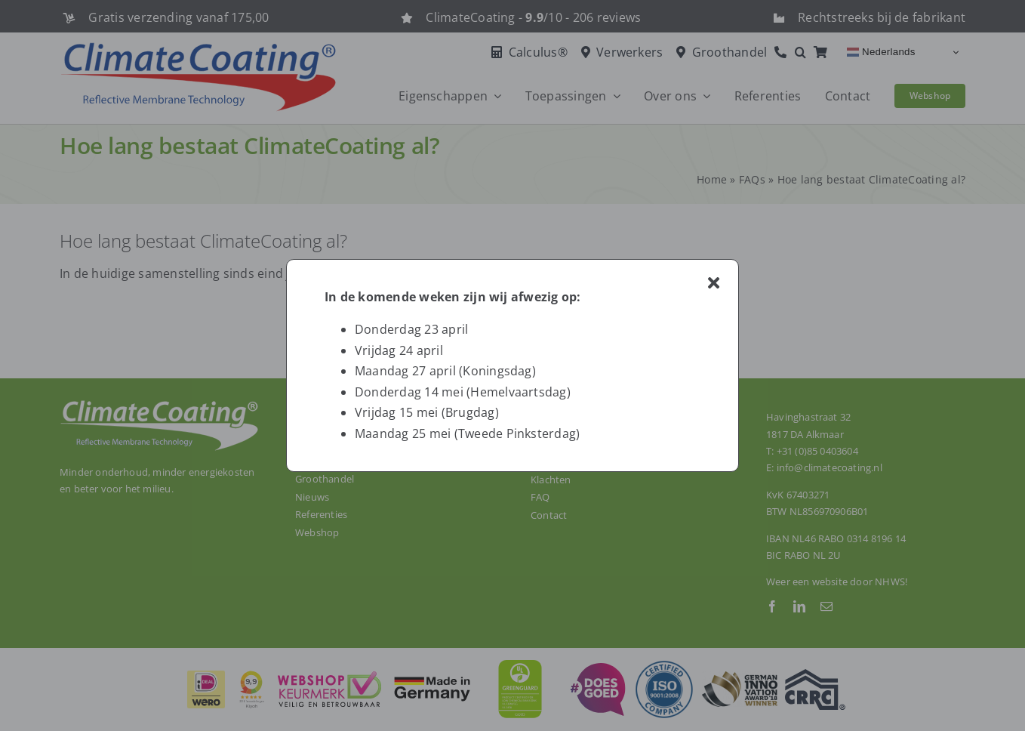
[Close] (713, 283)
